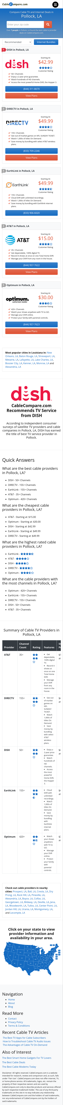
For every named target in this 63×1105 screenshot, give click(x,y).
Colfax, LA (39, 898)
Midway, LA (30, 902)
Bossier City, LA (13, 363)
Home (11, 999)
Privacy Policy (15, 1022)
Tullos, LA (32, 905)
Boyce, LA (27, 898)
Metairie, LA (11, 359)
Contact (12, 1018)
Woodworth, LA (17, 905)
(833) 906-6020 (31, 213)
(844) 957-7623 (31, 324)
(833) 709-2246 (31, 151)
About (11, 1003)
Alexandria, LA (13, 366)
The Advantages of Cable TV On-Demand (25, 1045)
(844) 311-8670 (31, 89)
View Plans (31, 95)
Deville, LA (43, 902)
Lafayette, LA (27, 359)
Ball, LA (32, 891)
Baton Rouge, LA (28, 356)
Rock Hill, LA (23, 895)
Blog (10, 1006)
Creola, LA (42, 891)
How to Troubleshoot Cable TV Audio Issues (27, 1041)
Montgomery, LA (43, 909)
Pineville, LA (38, 895)
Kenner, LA (29, 363)
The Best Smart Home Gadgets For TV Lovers (26, 1058)
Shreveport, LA (46, 356)
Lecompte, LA (17, 912)
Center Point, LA (48, 905)
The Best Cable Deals (13, 1062)
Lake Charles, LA (44, 359)
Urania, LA (27, 909)
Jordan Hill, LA (13, 909)
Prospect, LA (19, 891)
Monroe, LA (42, 363)
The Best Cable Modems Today (19, 1066)
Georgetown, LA (14, 902)
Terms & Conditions (19, 1025)
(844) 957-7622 (31, 265)
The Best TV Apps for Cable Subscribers (24, 1037)
